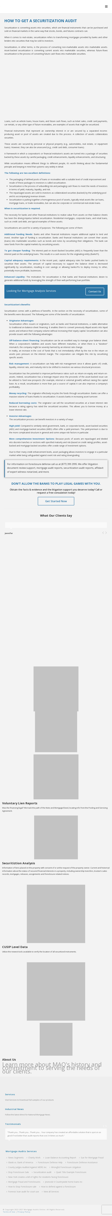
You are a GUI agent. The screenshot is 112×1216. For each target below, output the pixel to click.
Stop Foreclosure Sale (17, 1172)
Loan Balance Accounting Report (59, 1157)
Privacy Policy (23, 1212)
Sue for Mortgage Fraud (91, 1157)
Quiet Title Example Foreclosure (70, 1172)
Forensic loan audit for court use (22, 1191)
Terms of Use (9, 1212)
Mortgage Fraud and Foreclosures (23, 1181)
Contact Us (95, 291)
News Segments (15, 1157)
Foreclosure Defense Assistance (81, 1162)
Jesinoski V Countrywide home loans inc (62, 1181)
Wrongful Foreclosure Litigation (65, 1167)
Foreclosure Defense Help (49, 1162)
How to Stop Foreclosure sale (21, 1186)
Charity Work (33, 1157)
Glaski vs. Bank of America (19, 1162)
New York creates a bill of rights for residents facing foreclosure (37, 1177)
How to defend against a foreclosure (57, 1186)
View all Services (50, 1191)
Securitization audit (41, 1172)
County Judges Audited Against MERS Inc (26, 1167)
